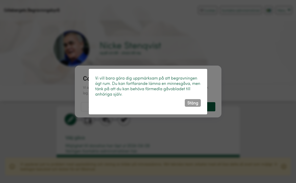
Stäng (192, 102)
